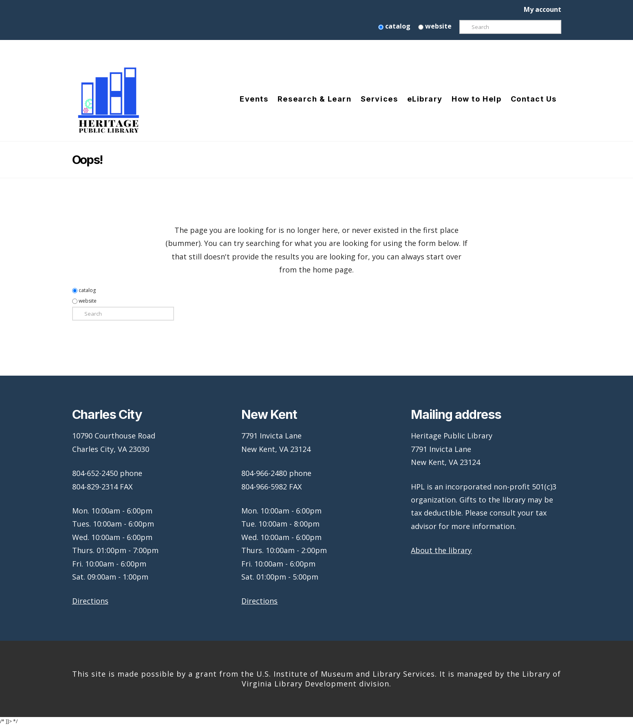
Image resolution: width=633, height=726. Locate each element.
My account (542, 9)
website (435, 26)
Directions (90, 601)
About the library (441, 550)
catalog (394, 26)
